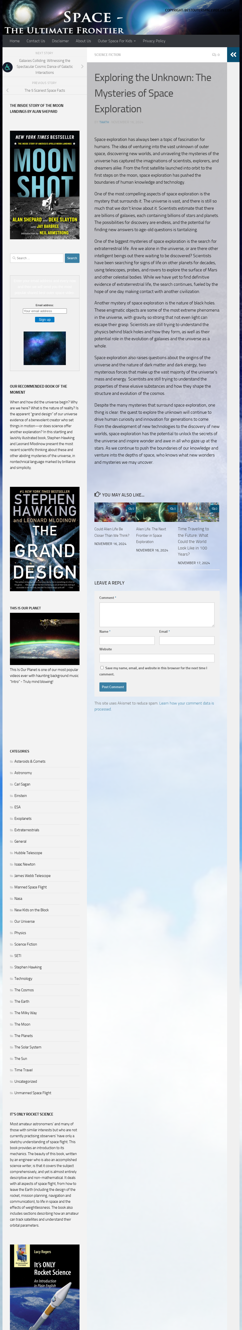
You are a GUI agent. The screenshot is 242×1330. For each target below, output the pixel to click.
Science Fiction (109, 54)
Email (164, 631)
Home (15, 41)
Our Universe (24, 921)
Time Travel (23, 1070)
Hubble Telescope (28, 853)
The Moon (22, 1024)
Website (105, 649)
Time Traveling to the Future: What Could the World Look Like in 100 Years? (193, 541)
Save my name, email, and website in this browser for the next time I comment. (153, 671)
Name (105, 631)
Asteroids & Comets (29, 761)
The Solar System (27, 1047)
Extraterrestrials (26, 830)
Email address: (45, 305)
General (20, 841)
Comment (107, 597)
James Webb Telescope (32, 875)
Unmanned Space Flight (32, 1093)
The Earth (21, 1001)
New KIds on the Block (31, 910)
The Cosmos (24, 990)
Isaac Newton (24, 864)
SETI (17, 956)
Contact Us (36, 41)
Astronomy (23, 773)
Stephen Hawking (28, 967)
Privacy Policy (154, 41)
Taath (104, 122)
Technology (23, 978)
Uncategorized (25, 1081)
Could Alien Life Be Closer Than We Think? (111, 535)
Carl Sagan (22, 784)
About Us (83, 41)
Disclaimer (60, 41)
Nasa (18, 898)
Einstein (20, 795)
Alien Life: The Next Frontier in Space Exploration (153, 535)
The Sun (20, 1058)
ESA (17, 807)
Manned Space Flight (30, 887)
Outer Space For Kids (115, 41)
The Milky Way (25, 1013)
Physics (20, 933)
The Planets (23, 1036)
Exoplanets (23, 818)
